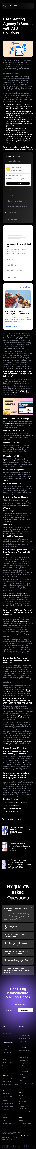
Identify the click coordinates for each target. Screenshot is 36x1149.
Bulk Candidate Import (8, 1112)
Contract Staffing (24, 1032)
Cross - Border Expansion (26, 1030)
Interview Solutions (7, 1033)
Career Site (5, 1065)
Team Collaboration (7, 1114)
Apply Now (18, 183)
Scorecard (5, 1120)
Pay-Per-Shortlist (7, 1081)
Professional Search (24, 1041)
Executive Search (24, 1044)
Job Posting (5, 1046)
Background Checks (24, 1038)
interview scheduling (10, 461)
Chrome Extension (7, 1062)
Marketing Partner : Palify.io (10, 1139)
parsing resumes (10, 424)
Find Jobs (21, 1074)
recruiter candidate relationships (15, 595)
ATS (3, 1030)
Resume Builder (23, 1086)
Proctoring (5, 1117)
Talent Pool (5, 1056)
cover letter (15, 679)
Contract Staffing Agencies (12, 805)
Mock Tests (22, 1080)
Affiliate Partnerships (25, 1111)
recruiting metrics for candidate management (17, 742)
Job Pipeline (5, 1049)
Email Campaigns (24, 1057)
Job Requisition (6, 1052)
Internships (22, 1077)
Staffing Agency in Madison (12, 811)
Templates (5, 1109)
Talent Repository (24, 1050)
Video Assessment (7, 1093)
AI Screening (5, 1100)
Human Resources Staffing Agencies (15, 802)
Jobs (3, 1036)
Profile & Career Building (26, 1083)
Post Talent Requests (8, 1078)
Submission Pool (23, 1060)
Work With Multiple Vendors (10, 1084)
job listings (20, 715)
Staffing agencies (25, 339)
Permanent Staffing (24, 1035)
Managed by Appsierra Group (10, 1137)
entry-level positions (20, 622)
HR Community (23, 1104)
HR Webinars (22, 1101)
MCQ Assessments (7, 1103)
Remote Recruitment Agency (12, 808)
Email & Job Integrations (9, 1069)
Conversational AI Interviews (7, 1097)
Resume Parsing (6, 1059)
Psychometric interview (8, 1123)
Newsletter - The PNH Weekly (23, 1107)
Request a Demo (25, 1010)
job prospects (17, 785)
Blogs (20, 1098)
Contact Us (9, 1010)
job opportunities (26, 762)
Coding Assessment (8, 1106)
